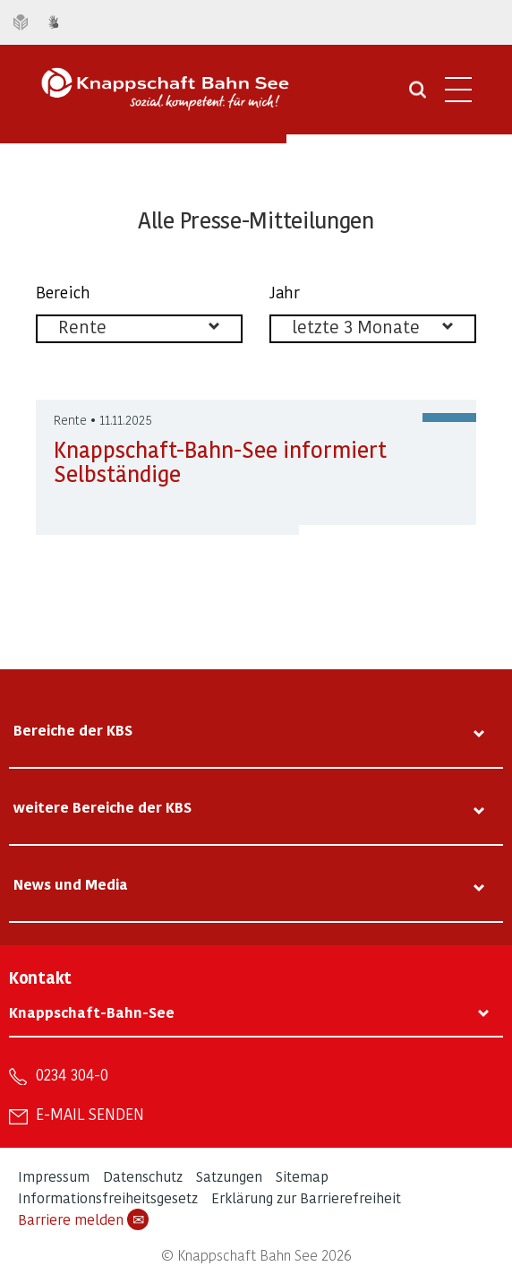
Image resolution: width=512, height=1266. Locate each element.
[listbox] (139, 328)
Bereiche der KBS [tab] (72, 729)
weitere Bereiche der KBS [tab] (102, 806)
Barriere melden (83, 1219)
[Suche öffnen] (417, 96)
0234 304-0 (72, 1074)
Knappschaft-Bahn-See (92, 1012)
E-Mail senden (90, 1114)
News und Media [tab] (70, 883)
